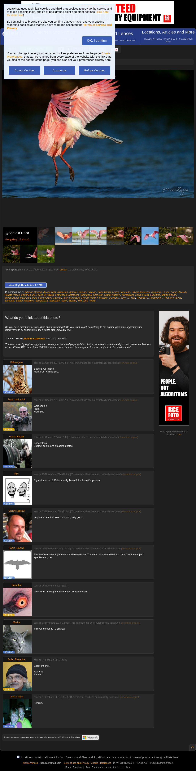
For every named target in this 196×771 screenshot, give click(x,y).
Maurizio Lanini (28, 297)
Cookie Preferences (101, 763)
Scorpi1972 (41, 300)
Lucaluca (155, 294)
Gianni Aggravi (112, 294)
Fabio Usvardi (178, 292)
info (179, 434)
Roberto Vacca (173, 297)
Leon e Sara (142, 294)
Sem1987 (54, 300)
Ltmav (63, 269)
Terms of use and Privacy (76, 763)
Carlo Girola (104, 292)
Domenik (156, 292)
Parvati (57, 297)
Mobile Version (30, 763)
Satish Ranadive (25, 300)
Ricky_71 (125, 297)
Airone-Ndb (49, 292)
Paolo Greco (45, 297)
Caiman (92, 292)
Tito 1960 (83, 300)
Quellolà (113, 297)
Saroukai (9, 300)
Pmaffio (103, 297)
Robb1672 (142, 297)
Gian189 (97, 294)
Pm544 (94, 297)
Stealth (72, 300)
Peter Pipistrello (71, 297)
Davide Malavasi (141, 292)
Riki (133, 297)
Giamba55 (86, 294)
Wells (92, 300)
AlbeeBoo (62, 292)
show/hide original (128, 363)
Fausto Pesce (12, 294)
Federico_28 (28, 294)
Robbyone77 (157, 297)
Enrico (166, 292)
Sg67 (64, 300)
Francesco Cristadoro (67, 294)
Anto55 (73, 292)
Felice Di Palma (45, 294)
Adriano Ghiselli (33, 292)
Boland (82, 292)
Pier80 (85, 297)
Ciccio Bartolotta (121, 292)
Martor (16, 622)
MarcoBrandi (12, 297)
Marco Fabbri (169, 294)
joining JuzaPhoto (34, 338)
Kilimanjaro (128, 294)
